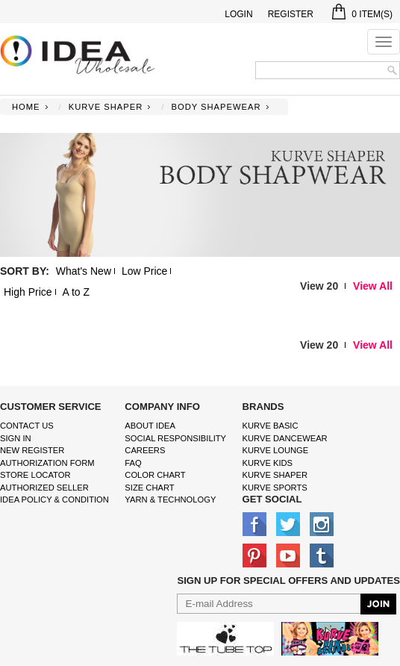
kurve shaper (275, 474)
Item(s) (362, 14)
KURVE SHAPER (106, 106)
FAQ (133, 462)
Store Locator (35, 474)
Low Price (144, 271)
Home (26, 106)
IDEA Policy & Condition (54, 499)
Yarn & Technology (170, 499)
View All (373, 286)
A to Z (76, 292)
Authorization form (47, 462)
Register (290, 14)
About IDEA (150, 425)
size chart (149, 487)
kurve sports (275, 487)
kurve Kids (268, 462)
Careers (145, 450)
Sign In (15, 438)
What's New (83, 271)
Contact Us (27, 425)
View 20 (319, 286)
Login (238, 14)
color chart (155, 474)
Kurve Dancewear (285, 438)
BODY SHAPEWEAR (215, 106)
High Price (28, 292)
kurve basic (271, 425)
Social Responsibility (175, 438)
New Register (32, 450)
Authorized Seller (44, 487)
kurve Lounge (276, 450)
